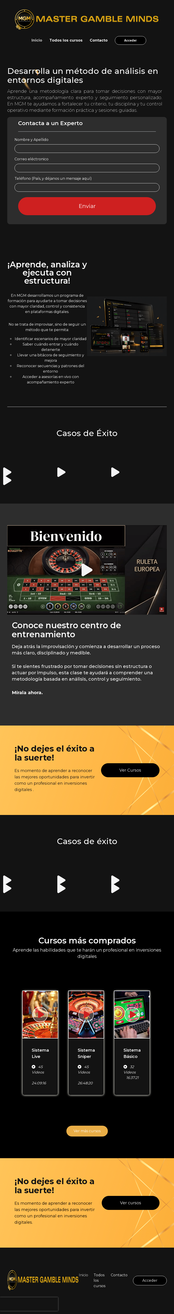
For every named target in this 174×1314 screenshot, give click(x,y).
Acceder (130, 40)
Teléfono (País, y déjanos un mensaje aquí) (53, 178)
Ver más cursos (87, 1131)
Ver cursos (130, 1202)
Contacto (99, 40)
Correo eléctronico (31, 159)
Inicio (36, 40)
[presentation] (29, 1304)
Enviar (87, 206)
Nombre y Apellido (31, 140)
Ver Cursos (130, 770)
